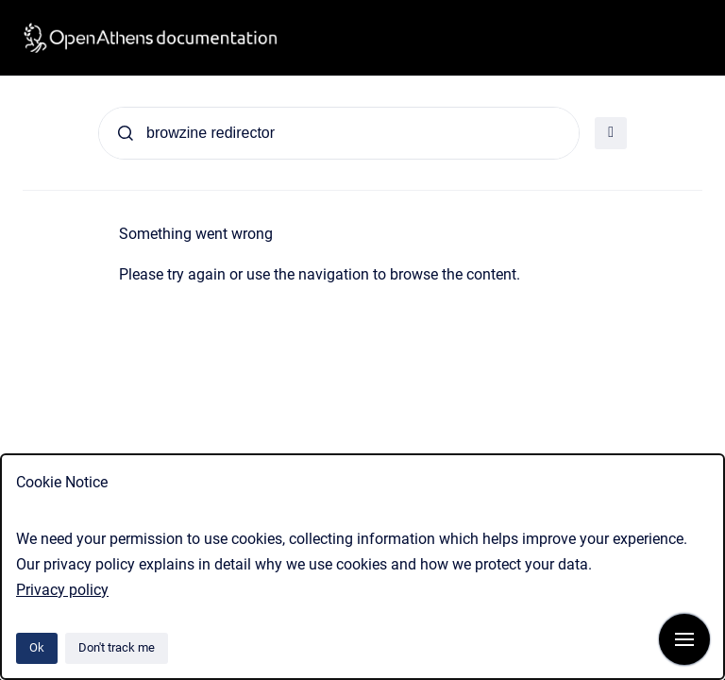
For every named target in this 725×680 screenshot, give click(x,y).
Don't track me (116, 647)
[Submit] (125, 133)
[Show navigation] (684, 639)
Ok (36, 647)
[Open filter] (611, 133)
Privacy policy (62, 590)
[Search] (339, 133)
